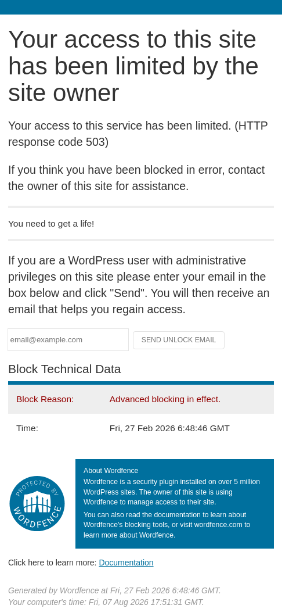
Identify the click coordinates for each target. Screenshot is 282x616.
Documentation (126, 562)
